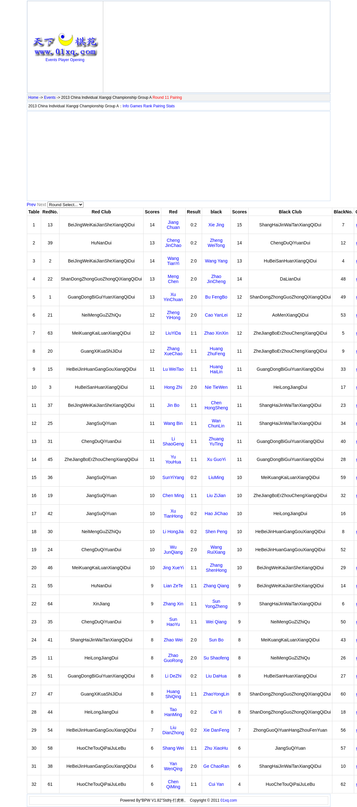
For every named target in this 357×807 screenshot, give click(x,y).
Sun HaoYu (173, 622)
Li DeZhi (173, 675)
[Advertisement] (216, 47)
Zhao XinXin (216, 333)
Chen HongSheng (216, 405)
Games (136, 106)
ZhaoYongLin (216, 694)
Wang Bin (173, 423)
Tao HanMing (173, 712)
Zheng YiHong (173, 315)
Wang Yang (216, 260)
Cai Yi (216, 712)
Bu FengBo (216, 296)
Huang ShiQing (173, 694)
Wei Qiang (216, 621)
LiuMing (216, 477)
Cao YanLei (216, 315)
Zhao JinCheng (216, 279)
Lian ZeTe (173, 585)
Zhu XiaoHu (216, 748)
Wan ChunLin (216, 423)
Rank (147, 106)
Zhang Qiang (216, 585)
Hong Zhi (173, 387)
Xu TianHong (173, 513)
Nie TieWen (216, 387)
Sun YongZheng (216, 604)
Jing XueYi (173, 567)
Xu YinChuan (173, 297)
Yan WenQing (173, 766)
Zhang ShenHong (216, 568)
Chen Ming (173, 495)
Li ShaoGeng (173, 441)
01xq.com (228, 800)
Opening (77, 60)
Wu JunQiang (173, 550)
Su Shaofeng (216, 657)
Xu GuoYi (216, 459)
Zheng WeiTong (216, 243)
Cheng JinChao (173, 243)
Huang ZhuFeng (216, 351)
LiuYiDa (173, 333)
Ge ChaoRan (216, 766)
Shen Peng (216, 531)
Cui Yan (216, 784)
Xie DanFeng (216, 730)
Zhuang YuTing (216, 441)
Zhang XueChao (173, 351)
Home (33, 97)
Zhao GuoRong (173, 658)
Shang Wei (173, 748)
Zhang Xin (173, 603)
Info (126, 106)
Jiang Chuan (173, 225)
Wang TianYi (173, 261)
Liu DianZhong (173, 730)
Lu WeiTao (173, 369)
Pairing (159, 106)
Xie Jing (216, 224)
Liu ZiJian (216, 495)
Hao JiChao (216, 513)
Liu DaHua (216, 675)
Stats (170, 106)
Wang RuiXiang (216, 550)
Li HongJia (173, 531)
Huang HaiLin (216, 369)
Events (51, 60)
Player (63, 60)
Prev (31, 204)
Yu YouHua (173, 459)
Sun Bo (216, 639)
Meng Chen (173, 279)
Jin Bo (173, 405)
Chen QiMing (173, 784)
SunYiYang (173, 477)
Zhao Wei (173, 639)
